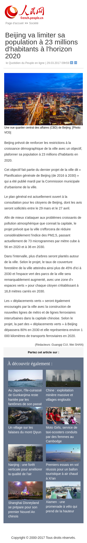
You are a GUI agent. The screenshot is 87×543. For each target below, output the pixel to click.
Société (33, 23)
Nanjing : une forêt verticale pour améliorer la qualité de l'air (25, 469)
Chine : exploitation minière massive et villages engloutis (60, 394)
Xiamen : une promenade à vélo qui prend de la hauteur (61, 506)
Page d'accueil (15, 23)
